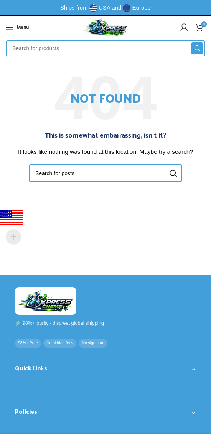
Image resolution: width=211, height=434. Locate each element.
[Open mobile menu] (17, 27)
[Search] (105, 48)
